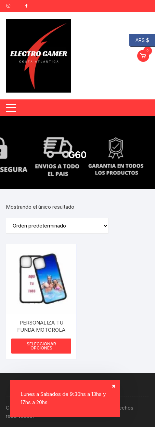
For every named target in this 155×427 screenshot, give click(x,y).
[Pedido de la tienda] (57, 226)
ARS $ (139, 40)
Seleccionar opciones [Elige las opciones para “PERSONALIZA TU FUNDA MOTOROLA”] (41, 345)
